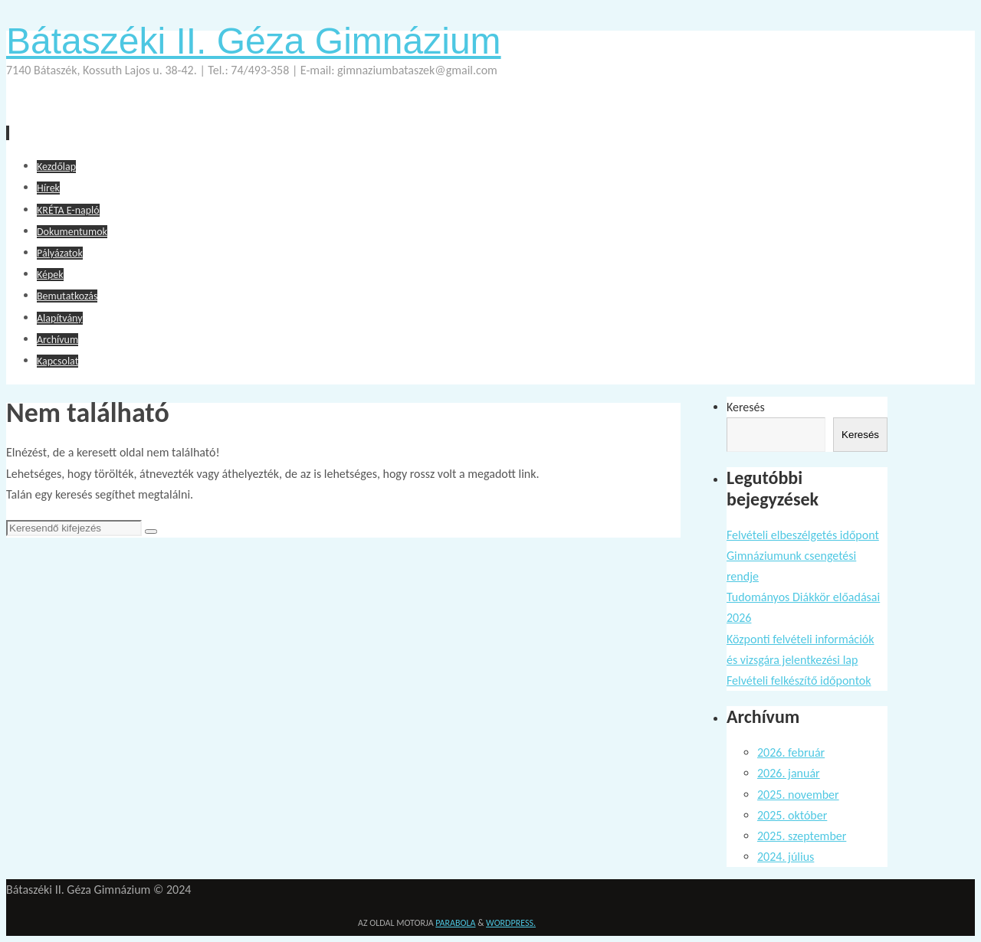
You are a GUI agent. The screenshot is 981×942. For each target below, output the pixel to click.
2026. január (788, 773)
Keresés (746, 407)
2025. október (792, 815)
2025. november (798, 794)
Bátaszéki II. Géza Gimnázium (253, 41)
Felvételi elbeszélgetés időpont (803, 535)
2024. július (785, 856)
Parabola (455, 922)
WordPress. (511, 922)
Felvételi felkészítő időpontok (799, 680)
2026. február (791, 752)
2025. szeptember (801, 836)
